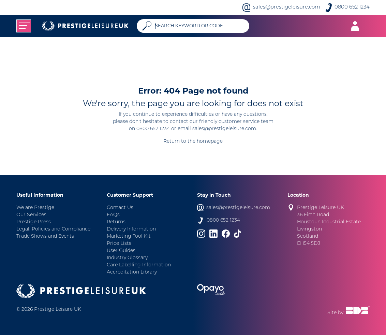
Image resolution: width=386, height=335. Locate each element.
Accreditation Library (132, 272)
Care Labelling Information (139, 265)
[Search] (199, 26)
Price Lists (119, 243)
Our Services (31, 215)
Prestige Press (33, 222)
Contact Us (120, 207)
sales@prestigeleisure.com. (224, 128)
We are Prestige (35, 207)
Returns (116, 222)
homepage (210, 141)
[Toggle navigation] (23, 25)
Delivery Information (131, 229)
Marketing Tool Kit (129, 236)
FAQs (113, 215)
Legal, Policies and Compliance (53, 229)
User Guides (121, 250)
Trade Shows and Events (45, 236)
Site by (348, 311)
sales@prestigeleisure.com (286, 7)
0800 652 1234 (352, 7)
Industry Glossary (127, 258)
